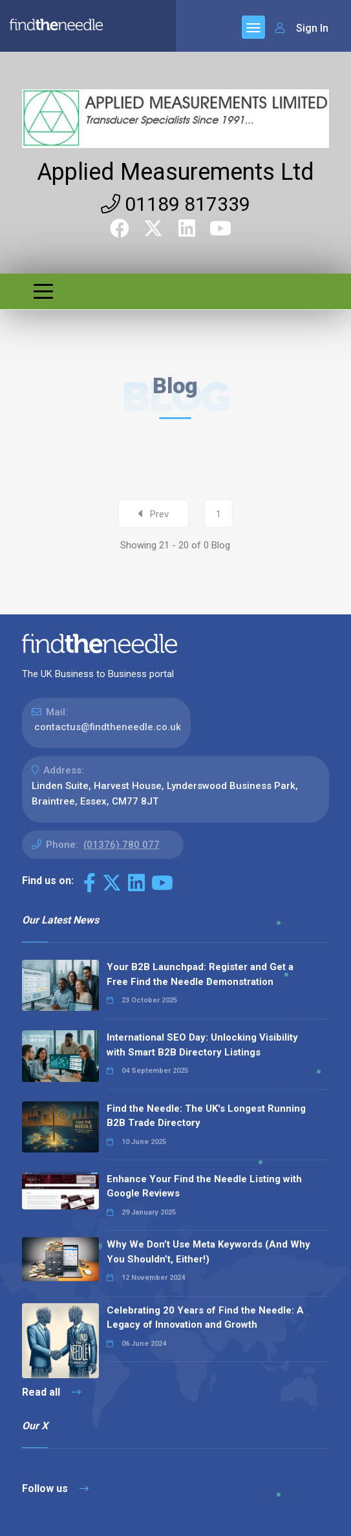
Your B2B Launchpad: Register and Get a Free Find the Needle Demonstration (200, 974)
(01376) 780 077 (121, 844)
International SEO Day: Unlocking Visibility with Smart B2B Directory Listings (202, 1045)
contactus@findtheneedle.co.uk (107, 727)
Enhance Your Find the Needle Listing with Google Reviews (204, 1186)
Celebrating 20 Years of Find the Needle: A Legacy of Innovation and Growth (205, 1317)
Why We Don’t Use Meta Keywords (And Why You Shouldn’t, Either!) (208, 1252)
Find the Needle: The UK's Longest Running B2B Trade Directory (206, 1116)
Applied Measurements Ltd (175, 172)
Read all (51, 1392)
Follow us (55, 1488)
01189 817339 (175, 204)
